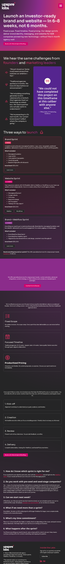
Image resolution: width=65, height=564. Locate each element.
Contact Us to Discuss (32, 286)
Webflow (9, 211)
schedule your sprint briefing (30, 502)
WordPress (19, 211)
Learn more (10, 170)
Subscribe (45, 556)
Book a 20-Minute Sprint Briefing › (15, 44)
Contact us (6, 253)
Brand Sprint (39, 475)
